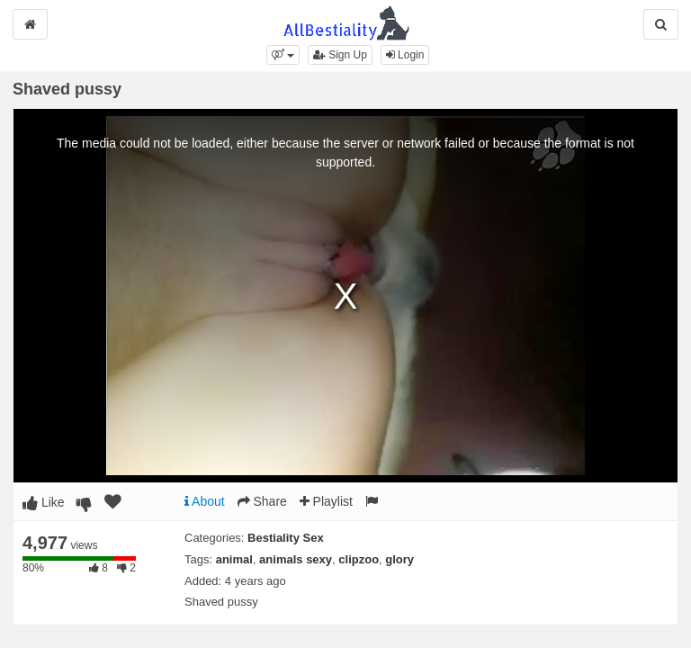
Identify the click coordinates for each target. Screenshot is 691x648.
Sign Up (340, 55)
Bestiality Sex (285, 537)
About (204, 501)
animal (234, 559)
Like (43, 502)
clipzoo (358, 559)
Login (405, 55)
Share (262, 501)
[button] (283, 55)
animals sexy (295, 559)
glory (399, 559)
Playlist (326, 501)
